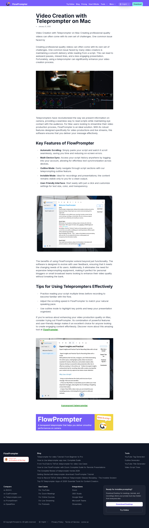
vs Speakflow (9, 504)
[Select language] (124, 4)
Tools (104, 4)
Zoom (74, 490)
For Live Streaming (46, 501)
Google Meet (77, 497)
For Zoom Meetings (47, 494)
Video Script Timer (132, 467)
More (113, 4)
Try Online (70, 4)
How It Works (94, 4)
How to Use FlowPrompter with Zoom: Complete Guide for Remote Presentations (71, 467)
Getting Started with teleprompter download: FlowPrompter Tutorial (65, 474)
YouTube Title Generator (135, 464)
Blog (78, 4)
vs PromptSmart (10, 501)
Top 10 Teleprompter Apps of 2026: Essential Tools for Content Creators (67, 481)
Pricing (84, 4)
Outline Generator (132, 460)
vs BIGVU (8, 490)
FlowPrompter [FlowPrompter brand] (11, 453)
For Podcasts (44, 504)
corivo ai (84, 522)
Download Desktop (124, 504)
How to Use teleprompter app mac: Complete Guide (59, 460)
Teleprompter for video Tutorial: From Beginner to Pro (60, 457)
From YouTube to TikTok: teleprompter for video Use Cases (62, 464)
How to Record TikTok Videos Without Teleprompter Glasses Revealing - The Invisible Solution (76, 478)
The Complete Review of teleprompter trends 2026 (58, 471)
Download (138, 4)
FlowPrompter (50, 329)
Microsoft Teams (79, 501)
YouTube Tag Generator (135, 457)
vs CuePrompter (10, 494)
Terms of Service (72, 522)
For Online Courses (47, 497)
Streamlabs (77, 504)
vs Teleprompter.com (12, 497)
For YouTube (44, 490)
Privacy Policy (57, 522)
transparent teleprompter (74, 405)
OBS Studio (77, 494)
